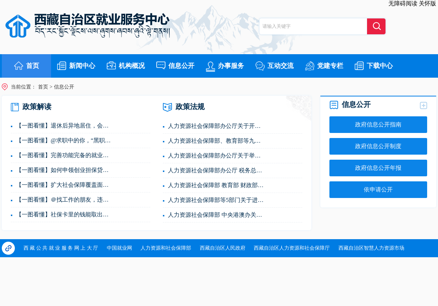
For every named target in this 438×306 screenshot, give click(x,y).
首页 (26, 65)
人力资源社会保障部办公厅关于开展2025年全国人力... (217, 126)
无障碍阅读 (402, 3)
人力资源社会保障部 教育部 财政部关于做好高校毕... (217, 185)
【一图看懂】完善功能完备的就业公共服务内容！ (65, 155)
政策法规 (184, 107)
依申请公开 (378, 189)
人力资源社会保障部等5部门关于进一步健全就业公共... (217, 200)
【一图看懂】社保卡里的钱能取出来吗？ (65, 214)
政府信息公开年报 (378, 168)
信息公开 (175, 65)
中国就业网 (119, 248)
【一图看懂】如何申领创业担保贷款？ (65, 170)
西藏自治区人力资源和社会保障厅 (292, 248)
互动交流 (275, 66)
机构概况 (126, 65)
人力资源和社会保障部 (165, 248)
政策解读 (31, 107)
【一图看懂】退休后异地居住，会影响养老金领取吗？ (65, 125)
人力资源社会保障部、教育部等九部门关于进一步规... (217, 141)
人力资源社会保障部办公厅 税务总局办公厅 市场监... (217, 170)
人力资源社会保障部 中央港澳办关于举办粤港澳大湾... (217, 215)
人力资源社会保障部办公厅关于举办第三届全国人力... (217, 155)
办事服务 (225, 66)
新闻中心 (76, 65)
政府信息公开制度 (378, 146)
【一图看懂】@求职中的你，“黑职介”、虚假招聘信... (65, 140)
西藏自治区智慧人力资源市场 (371, 248)
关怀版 (427, 3)
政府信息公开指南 (378, 124)
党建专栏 (324, 65)
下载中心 (374, 65)
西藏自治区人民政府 (222, 248)
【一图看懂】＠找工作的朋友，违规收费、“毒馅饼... (65, 200)
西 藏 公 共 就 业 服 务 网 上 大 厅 (61, 248)
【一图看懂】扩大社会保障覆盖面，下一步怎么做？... (65, 185)
